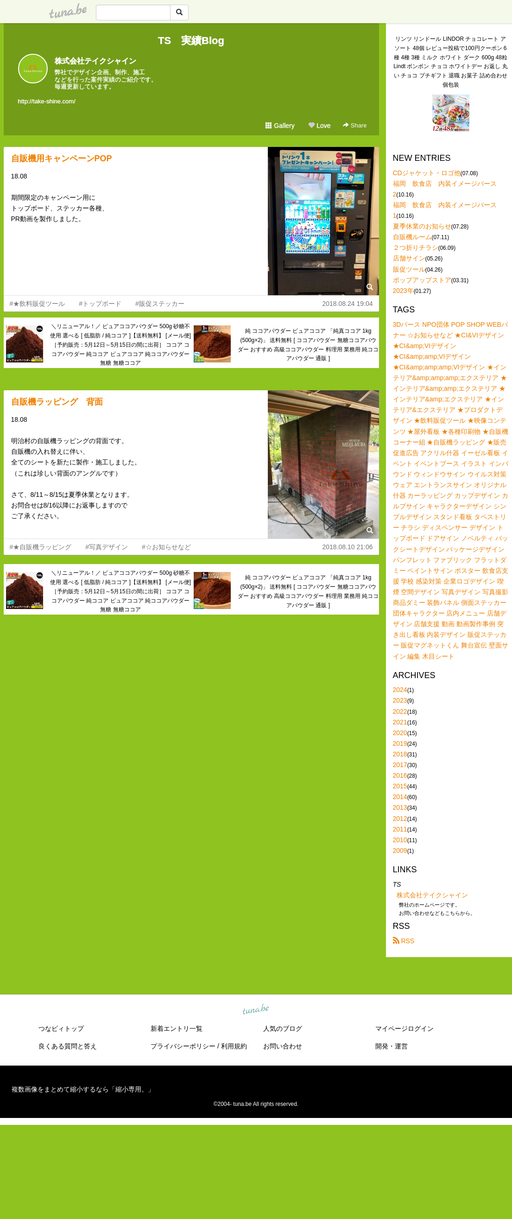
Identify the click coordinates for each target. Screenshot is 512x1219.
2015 (400, 786)
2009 (400, 850)
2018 (400, 754)
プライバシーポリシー (183, 1046)
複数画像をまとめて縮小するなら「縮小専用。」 (83, 1089)
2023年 (403, 290)
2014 (400, 796)
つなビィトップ (61, 1028)
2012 (400, 818)
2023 (400, 700)
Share (355, 125)
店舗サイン (409, 258)
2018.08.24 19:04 (347, 303)
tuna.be (255, 1010)
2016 (400, 775)
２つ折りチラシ (415, 247)
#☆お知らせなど (166, 547)
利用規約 (234, 1046)
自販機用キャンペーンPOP (61, 158)
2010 (400, 840)
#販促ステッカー (159, 303)
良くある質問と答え (67, 1046)
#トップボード (100, 303)
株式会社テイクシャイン (95, 61)
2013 (400, 807)
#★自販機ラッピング (41, 547)
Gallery (279, 125)
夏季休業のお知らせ (422, 226)
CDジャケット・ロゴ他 (427, 173)
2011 (400, 829)
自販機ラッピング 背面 (57, 401)
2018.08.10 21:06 (347, 547)
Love (319, 125)
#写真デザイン (106, 547)
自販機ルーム (412, 237)
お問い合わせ (282, 1046)
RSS (404, 941)
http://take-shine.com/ (47, 101)
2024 (400, 689)
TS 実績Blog (191, 40)
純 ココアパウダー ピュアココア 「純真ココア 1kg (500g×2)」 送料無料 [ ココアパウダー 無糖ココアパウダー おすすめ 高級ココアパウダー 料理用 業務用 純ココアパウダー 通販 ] (308, 345)
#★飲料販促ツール (37, 303)
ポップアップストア (422, 280)
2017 (400, 764)
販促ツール (409, 269)
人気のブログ (282, 1028)
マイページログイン (404, 1028)
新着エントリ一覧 (176, 1028)
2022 (400, 711)
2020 (400, 732)
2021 (400, 722)
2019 (400, 743)
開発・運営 (391, 1046)
